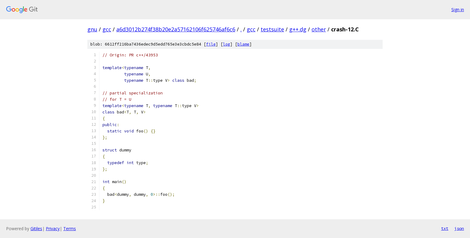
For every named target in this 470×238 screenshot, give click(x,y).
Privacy (53, 228)
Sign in (457, 9)
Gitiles (36, 228)
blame (243, 44)
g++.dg (297, 29)
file (211, 44)
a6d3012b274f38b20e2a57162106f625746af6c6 (175, 29)
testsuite (272, 29)
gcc (106, 29)
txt (444, 228)
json (459, 228)
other (319, 29)
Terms (69, 228)
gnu (92, 29)
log (226, 44)
